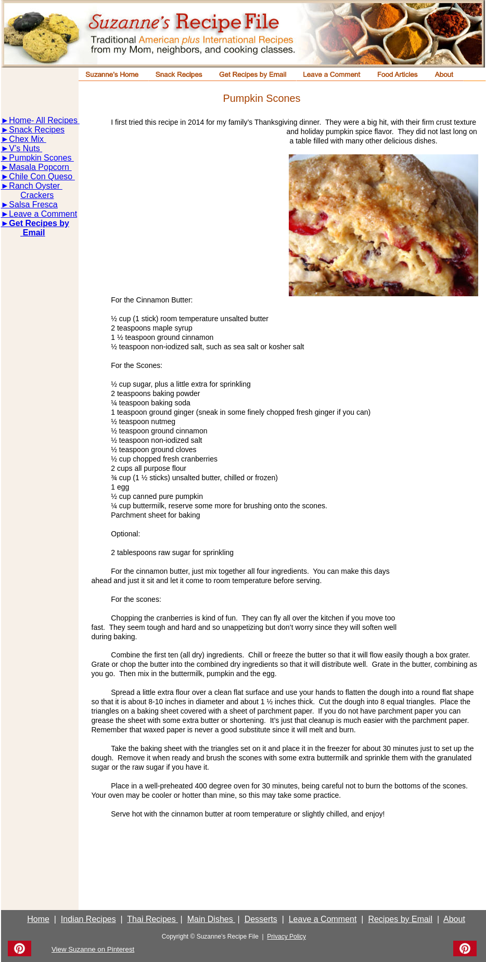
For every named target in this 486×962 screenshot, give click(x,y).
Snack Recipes (37, 129)
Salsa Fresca (33, 204)
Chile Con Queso (41, 176)
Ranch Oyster (35, 185)
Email (32, 232)
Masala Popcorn (40, 167)
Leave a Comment (43, 213)
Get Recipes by (39, 223)
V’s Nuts (25, 148)
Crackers (37, 195)
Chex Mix (27, 139)
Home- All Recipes (43, 120)
